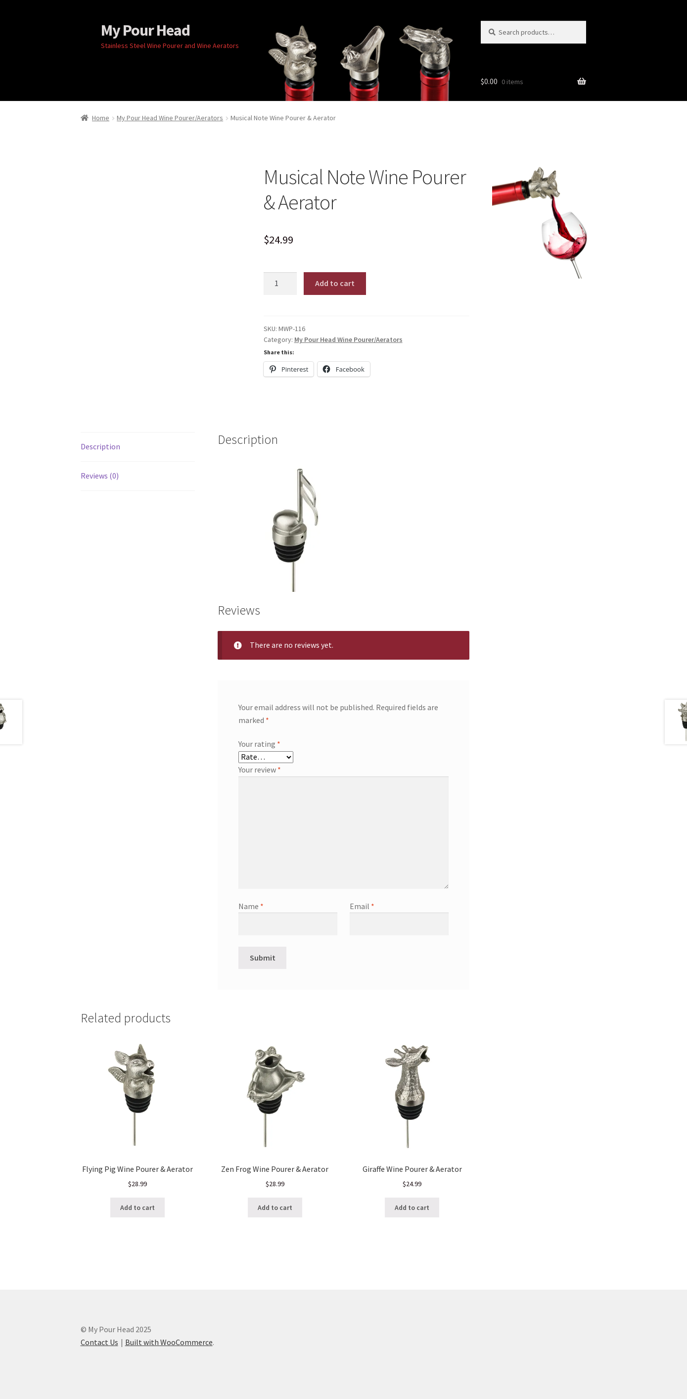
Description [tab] (100, 446)
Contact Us (99, 1342)
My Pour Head (145, 30)
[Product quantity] (280, 283)
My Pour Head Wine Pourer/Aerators (170, 117)
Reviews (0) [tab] (100, 476)
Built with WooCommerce (169, 1342)
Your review (259, 769)
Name (251, 906)
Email (362, 906)
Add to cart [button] (137, 1207)
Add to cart (335, 283)
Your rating (259, 744)
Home (100, 117)
